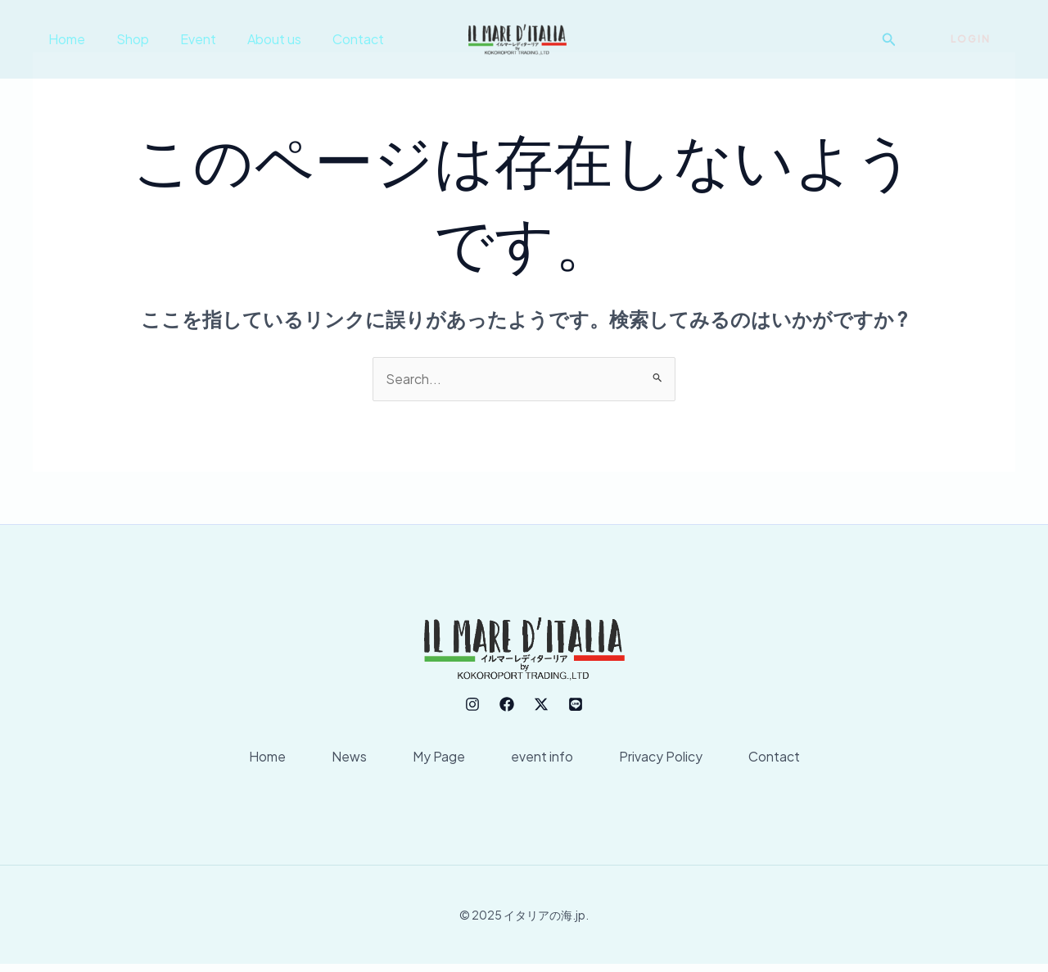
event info (545, 761)
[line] (575, 704)
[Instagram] (472, 704)
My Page (435, 761)
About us (257, 38)
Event (186, 38)
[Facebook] (506, 704)
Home (64, 38)
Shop (125, 38)
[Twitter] (541, 704)
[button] (889, 39)
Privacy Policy (670, 761)
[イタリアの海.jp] (517, 37)
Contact (336, 38)
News (339, 761)
